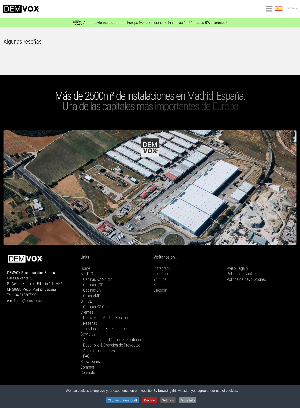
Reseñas (90, 323)
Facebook (162, 273)
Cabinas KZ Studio (97, 279)
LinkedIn (160, 290)
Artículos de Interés (99, 350)
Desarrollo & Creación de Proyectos (112, 345)
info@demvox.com (31, 300)
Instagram (162, 268)
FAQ (86, 356)
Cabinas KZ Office (97, 306)
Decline (149, 400)
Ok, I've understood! (122, 400)
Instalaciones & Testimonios (105, 328)
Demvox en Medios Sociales (106, 317)
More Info (188, 400)
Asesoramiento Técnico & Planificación (114, 339)
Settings (168, 400)
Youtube (160, 279)
